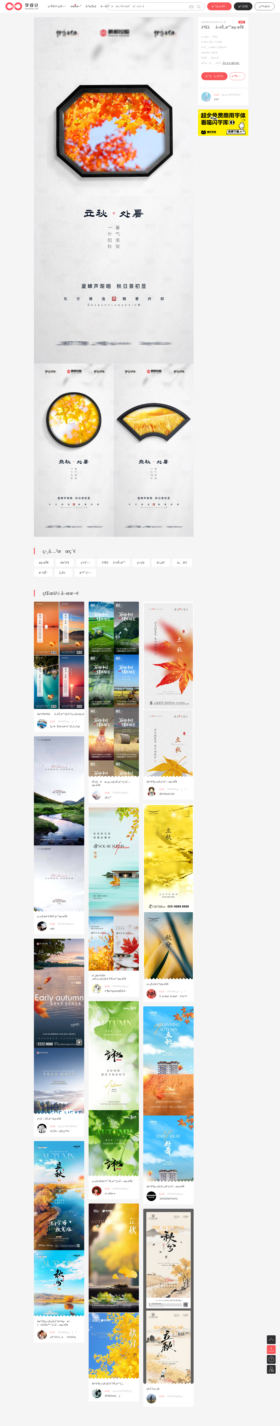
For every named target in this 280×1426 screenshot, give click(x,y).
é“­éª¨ (216, 99)
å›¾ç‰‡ (91, 6)
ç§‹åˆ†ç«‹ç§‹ (153, 1388)
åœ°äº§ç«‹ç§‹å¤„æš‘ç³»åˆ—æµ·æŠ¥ (165, 1186)
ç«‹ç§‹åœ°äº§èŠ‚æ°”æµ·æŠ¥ (52, 916)
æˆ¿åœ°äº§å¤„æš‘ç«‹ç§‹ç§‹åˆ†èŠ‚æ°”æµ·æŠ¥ (109, 977)
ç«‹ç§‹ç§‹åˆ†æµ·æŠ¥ (157, 984)
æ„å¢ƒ (182, 562)
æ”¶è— (237, 76)
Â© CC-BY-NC (231, 63)
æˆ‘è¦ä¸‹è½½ (214, 76)
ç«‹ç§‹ (141, 562)
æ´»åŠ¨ (43, 572)
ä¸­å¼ (63, 572)
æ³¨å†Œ (243, 6)
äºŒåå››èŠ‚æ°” (113, 562)
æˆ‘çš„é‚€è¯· (219, 6)
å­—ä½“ (105, 6)
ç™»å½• (264, 6)
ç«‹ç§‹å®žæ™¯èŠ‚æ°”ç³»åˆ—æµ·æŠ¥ (112, 1181)
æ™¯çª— (85, 572)
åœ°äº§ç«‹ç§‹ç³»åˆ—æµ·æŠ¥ (162, 781)
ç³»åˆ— (85, 562)
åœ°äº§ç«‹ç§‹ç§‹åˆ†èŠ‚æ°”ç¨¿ (107, 1383)
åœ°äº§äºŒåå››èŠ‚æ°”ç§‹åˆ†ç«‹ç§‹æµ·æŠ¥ (62, 714)
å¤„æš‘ (161, 562)
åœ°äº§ (64, 562)
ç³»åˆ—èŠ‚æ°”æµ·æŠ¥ (49, 1118)
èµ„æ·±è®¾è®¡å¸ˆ (232, 94)
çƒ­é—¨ (62, 6)
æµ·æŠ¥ (44, 562)
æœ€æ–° (76, 6)
